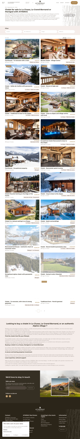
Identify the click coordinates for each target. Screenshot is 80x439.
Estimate (67, 2)
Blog (57, 2)
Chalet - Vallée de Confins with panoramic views (18, 87)
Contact (74, 2)
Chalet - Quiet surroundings (50, 221)
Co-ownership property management (14, 2)
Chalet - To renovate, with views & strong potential (18, 302)
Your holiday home (28, 430)
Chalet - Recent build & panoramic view (53, 247)
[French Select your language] (63, 429)
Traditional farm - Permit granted (51, 301)
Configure (15, 435)
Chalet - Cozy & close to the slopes (52, 194)
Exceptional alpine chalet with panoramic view (18, 275)
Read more (5, 429)
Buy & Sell (3, 2)
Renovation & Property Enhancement (46, 425)
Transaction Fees (63, 417)
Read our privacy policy (7, 431)
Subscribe (30, 387)
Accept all (25, 434)
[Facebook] (10, 396)
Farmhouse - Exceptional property (16, 168)
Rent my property (27, 432)
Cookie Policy (62, 423)
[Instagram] (7, 396)
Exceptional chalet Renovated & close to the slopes (54, 141)
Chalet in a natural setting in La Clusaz (17, 221)
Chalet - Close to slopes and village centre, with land (54, 114)
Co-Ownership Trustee (28, 421)
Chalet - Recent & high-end (49, 86)
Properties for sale (10, 7)
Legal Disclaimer (63, 421)
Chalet (42, 419)
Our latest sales (26, 419)
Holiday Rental (29, 2)
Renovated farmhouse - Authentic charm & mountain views (19, 247)
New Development (45, 422)
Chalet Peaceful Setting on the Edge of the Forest (19, 194)
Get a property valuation (28, 417)
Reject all (7, 434)
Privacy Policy (62, 419)
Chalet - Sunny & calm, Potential (51, 274)
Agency (62, 2)
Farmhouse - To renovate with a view (17, 60)
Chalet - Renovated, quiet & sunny (52, 168)
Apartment (43, 421)
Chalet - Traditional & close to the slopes (18, 113)
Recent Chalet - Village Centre (50, 60)
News (24, 423)
